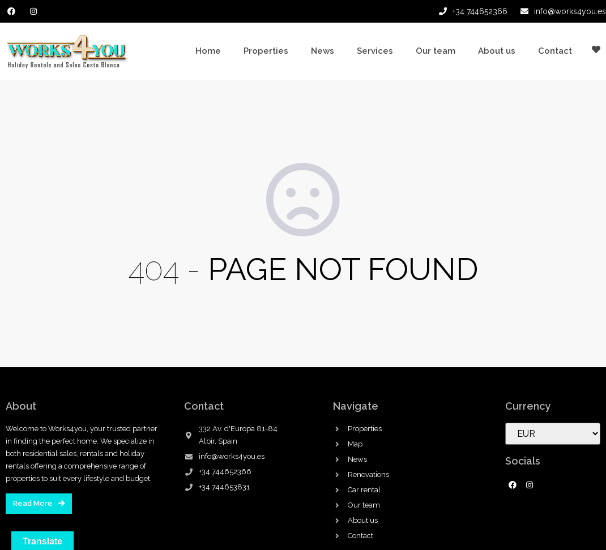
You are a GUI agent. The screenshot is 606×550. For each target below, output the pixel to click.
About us (496, 51)
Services (375, 51)
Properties (266, 51)
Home (208, 51)
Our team (435, 51)
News (322, 51)
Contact (555, 51)
